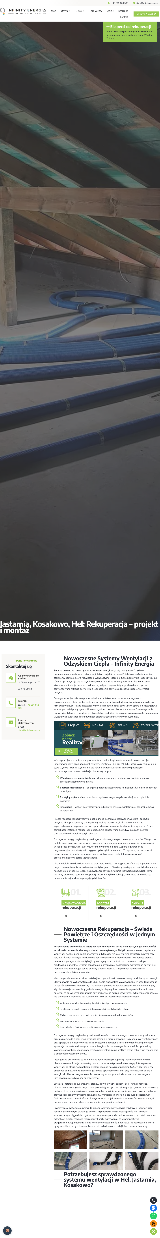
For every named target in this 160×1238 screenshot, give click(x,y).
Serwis (123, 725)
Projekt (73, 725)
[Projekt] (63, 725)
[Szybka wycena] (135, 725)
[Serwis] (112, 725)
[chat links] (153, 1231)
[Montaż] (87, 725)
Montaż (98, 725)
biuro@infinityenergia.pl (29, 730)
